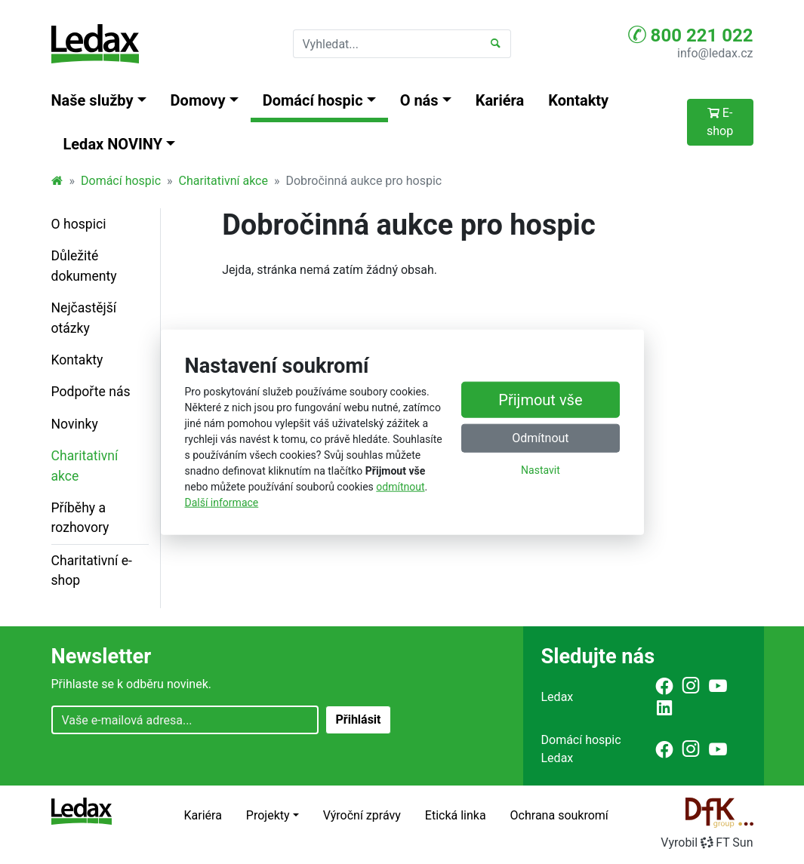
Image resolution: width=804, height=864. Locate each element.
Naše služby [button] (92, 100)
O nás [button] (419, 100)
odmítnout (400, 487)
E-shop (720, 122)
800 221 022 (690, 34)
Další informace (222, 503)
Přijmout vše (540, 400)
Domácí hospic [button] (313, 100)
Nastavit (540, 470)
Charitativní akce (223, 181)
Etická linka (455, 815)
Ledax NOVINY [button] (113, 144)
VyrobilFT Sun (707, 842)
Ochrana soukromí (559, 815)
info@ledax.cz (715, 53)
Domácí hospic (121, 181)
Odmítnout (540, 438)
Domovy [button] (198, 100)
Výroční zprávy (362, 815)
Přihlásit (357, 719)
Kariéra (500, 100)
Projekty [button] (268, 815)
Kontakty (578, 100)
